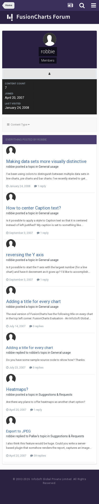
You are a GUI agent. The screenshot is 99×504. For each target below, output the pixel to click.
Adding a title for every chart (33, 301)
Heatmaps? (17, 389)
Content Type (18, 124)
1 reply (40, 186)
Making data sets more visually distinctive (46, 161)
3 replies (36, 326)
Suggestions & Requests (55, 394)
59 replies (38, 455)
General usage (49, 166)
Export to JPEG (18, 431)
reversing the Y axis (25, 254)
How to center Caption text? (33, 208)
